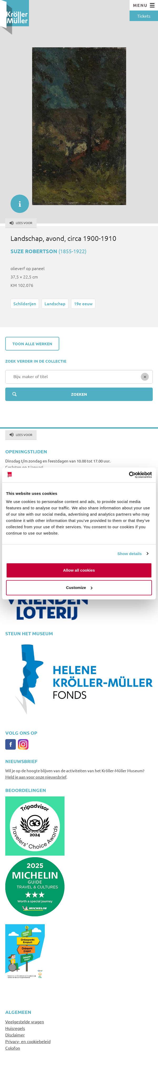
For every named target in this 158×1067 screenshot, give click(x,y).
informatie (17, 201)
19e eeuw (83, 303)
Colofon (12, 1047)
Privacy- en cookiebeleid (28, 1041)
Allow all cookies (79, 570)
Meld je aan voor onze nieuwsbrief (35, 776)
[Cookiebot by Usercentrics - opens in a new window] (129, 474)
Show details (129, 553)
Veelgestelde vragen (24, 1021)
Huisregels (15, 1028)
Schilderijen (24, 303)
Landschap (55, 303)
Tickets (143, 15)
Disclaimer (15, 1034)
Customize (79, 587)
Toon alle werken (32, 343)
